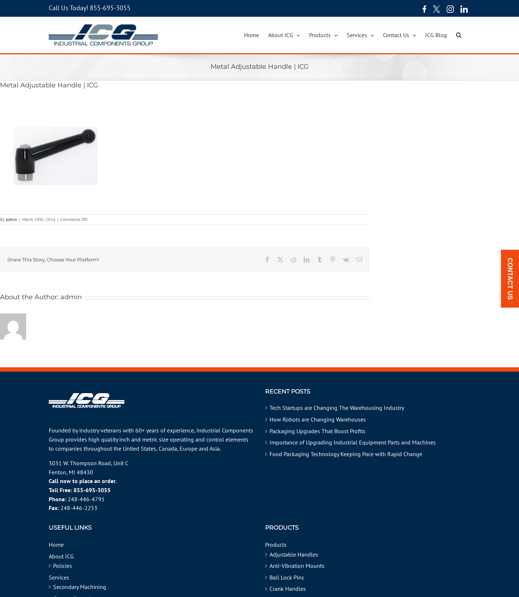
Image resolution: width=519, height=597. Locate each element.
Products (276, 544)
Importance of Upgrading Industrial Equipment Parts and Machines (353, 442)
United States (139, 448)
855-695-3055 (110, 8)
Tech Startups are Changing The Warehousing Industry (337, 407)
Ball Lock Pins (287, 577)
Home (56, 544)
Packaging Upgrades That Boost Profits (318, 431)
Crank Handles (288, 588)
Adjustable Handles (294, 554)
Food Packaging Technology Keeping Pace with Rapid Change (346, 454)
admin (11, 219)
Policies (62, 565)
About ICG (61, 556)
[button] (459, 35)
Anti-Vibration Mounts (297, 565)
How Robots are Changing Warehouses (318, 419)
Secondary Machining (79, 586)
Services (59, 577)
